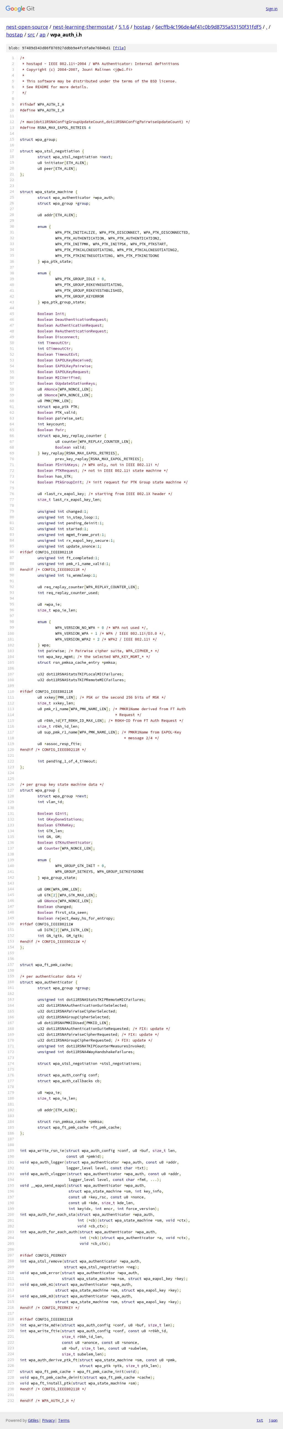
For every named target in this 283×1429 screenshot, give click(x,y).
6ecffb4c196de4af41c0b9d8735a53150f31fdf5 (208, 27)
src (31, 34)
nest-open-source (27, 27)
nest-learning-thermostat (83, 27)
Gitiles (33, 1420)
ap (43, 34)
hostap (142, 27)
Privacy (48, 1420)
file (119, 48)
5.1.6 (124, 27)
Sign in (271, 8)
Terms (64, 1420)
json (273, 1420)
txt (259, 1420)
